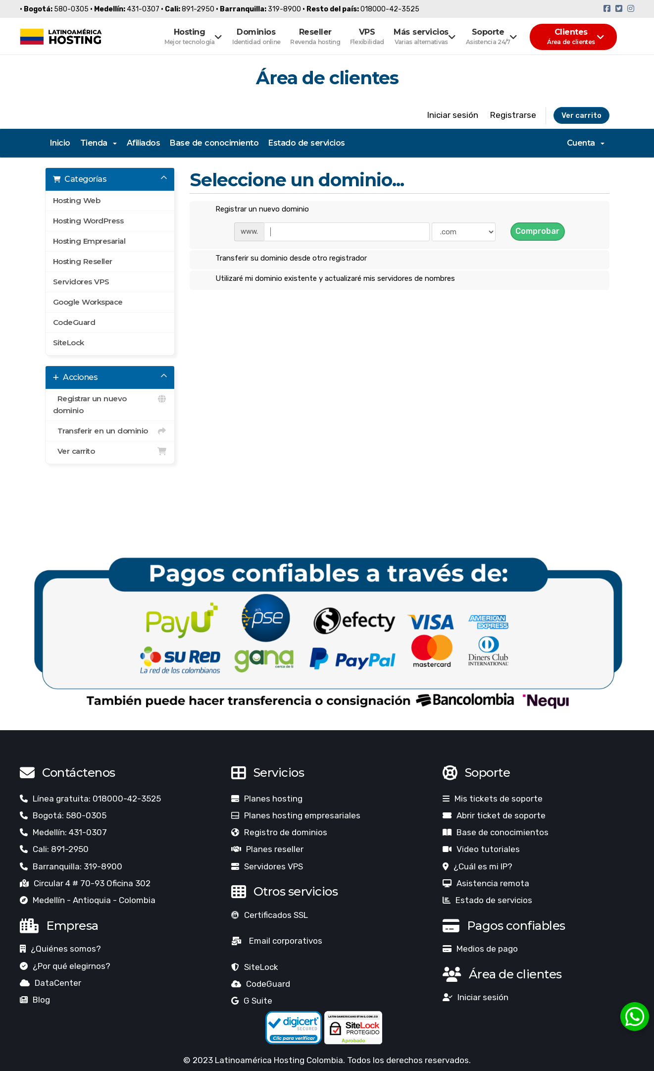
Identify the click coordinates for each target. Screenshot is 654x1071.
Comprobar (537, 231)
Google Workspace (88, 302)
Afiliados (143, 143)
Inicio (60, 143)
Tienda (98, 143)
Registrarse (513, 115)
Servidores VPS (81, 281)
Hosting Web (77, 200)
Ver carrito (581, 115)
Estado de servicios (306, 143)
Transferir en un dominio (110, 431)
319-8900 (284, 9)
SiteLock (68, 342)
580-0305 (71, 9)
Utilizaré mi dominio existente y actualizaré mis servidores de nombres (327, 278)
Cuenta (585, 143)
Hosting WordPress (88, 220)
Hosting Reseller (82, 261)
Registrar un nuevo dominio (110, 404)
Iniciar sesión (452, 115)
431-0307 (143, 9)
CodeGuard (74, 322)
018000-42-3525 (389, 9)
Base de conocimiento (214, 143)
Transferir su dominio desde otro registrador (283, 258)
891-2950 (198, 9)
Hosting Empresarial (89, 241)
